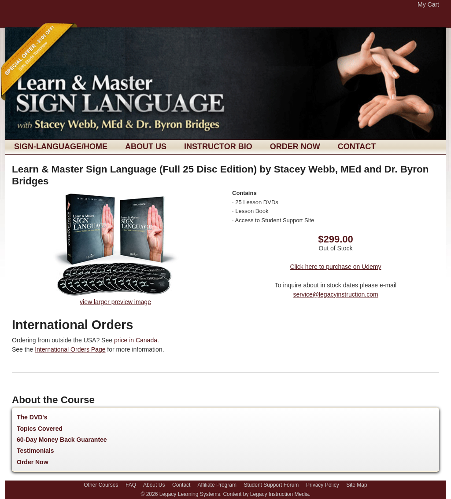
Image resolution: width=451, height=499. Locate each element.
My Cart (428, 4)
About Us (145, 146)
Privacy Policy (322, 485)
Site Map (356, 485)
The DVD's (32, 417)
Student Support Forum (271, 485)
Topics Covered (40, 428)
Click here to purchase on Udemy (335, 266)
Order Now (295, 146)
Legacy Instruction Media (279, 494)
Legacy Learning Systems (189, 494)
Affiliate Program (216, 485)
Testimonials (35, 450)
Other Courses (101, 485)
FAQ (131, 485)
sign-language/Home (60, 146)
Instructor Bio (218, 146)
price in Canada (135, 340)
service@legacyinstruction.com (335, 294)
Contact (357, 146)
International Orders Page (70, 349)
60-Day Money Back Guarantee (62, 439)
